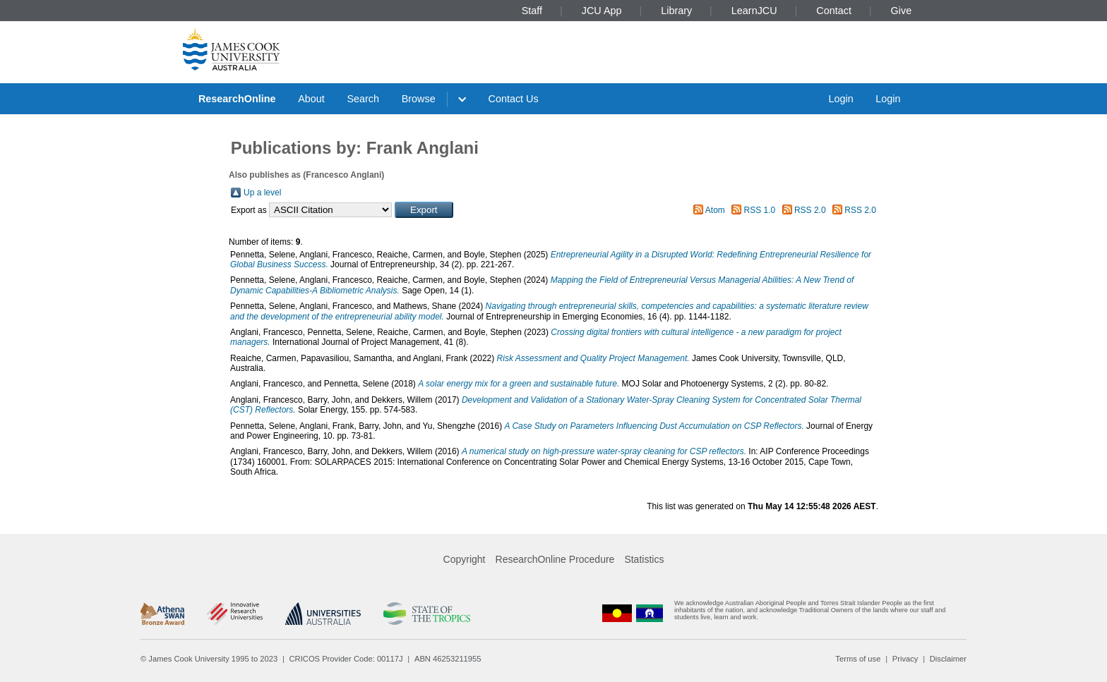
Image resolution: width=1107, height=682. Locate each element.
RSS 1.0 (760, 210)
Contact (833, 10)
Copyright (464, 559)
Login (840, 98)
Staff (532, 10)
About (311, 98)
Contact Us (514, 98)
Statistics (644, 559)
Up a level (262, 192)
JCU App (602, 10)
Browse (419, 98)
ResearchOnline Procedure (555, 559)
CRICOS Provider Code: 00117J (346, 658)
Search (363, 98)
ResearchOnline (237, 98)
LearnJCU (754, 10)
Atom (715, 210)
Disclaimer (948, 658)
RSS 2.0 (810, 210)
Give (901, 10)
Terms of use (857, 658)
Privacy (905, 658)
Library (676, 10)
